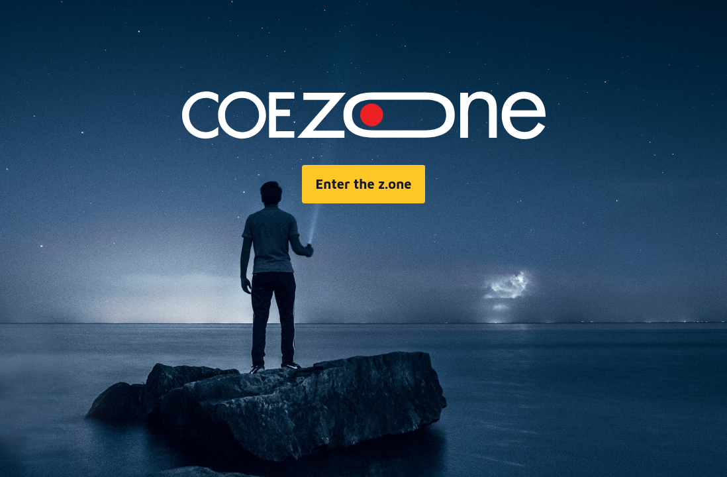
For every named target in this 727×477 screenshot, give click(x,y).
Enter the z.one (363, 183)
